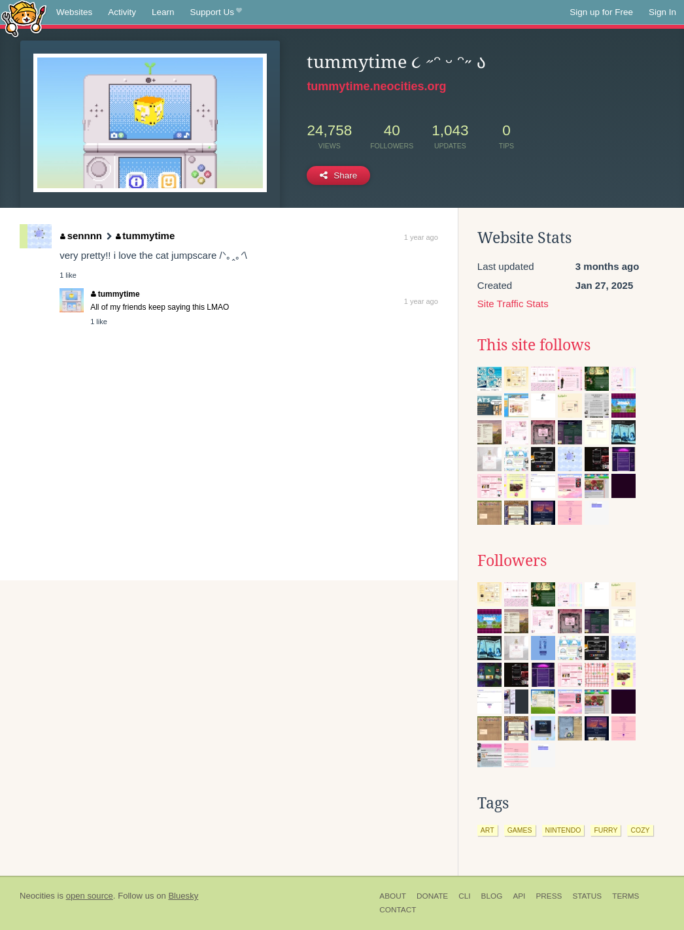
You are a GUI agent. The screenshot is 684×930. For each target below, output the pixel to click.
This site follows (533, 345)
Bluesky (183, 896)
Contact (397, 909)
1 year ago (421, 237)
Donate (432, 896)
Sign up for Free (601, 12)
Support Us (216, 12)
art (487, 830)
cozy (639, 830)
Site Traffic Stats (513, 303)
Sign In (662, 12)
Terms (625, 896)
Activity (122, 12)
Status (587, 896)
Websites (74, 12)
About (392, 896)
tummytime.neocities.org (376, 86)
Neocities (37, 896)
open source (89, 896)
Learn (163, 12)
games (519, 830)
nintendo (563, 830)
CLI (464, 896)
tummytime (145, 235)
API (519, 896)
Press (549, 896)
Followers (512, 560)
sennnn (81, 235)
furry (605, 830)
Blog (492, 896)
